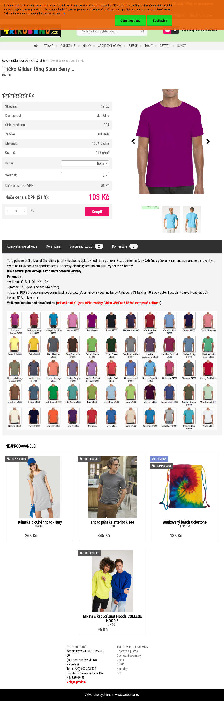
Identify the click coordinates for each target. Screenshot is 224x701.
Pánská (24, 60)
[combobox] (85, 163)
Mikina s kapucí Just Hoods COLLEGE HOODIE (112, 618)
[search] (142, 31)
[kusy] (16, 211)
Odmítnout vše (130, 21)
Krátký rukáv (38, 60)
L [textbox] (103, 175)
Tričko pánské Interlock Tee (112, 522)
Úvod (5, 60)
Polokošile (68, 45)
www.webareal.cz (127, 695)
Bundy (181, 45)
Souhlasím (159, 21)
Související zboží (86, 246)
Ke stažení (53, 246)
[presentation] (133, 141)
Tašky (149, 45)
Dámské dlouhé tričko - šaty (40, 522)
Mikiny (87, 45)
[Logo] (30, 30)
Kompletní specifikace (22, 246)
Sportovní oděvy (109, 45)
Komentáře (125, 246)
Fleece (133, 45)
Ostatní (165, 45)
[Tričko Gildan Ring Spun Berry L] (171, 141)
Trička (48, 45)
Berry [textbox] (100, 163)
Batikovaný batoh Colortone (185, 522)
